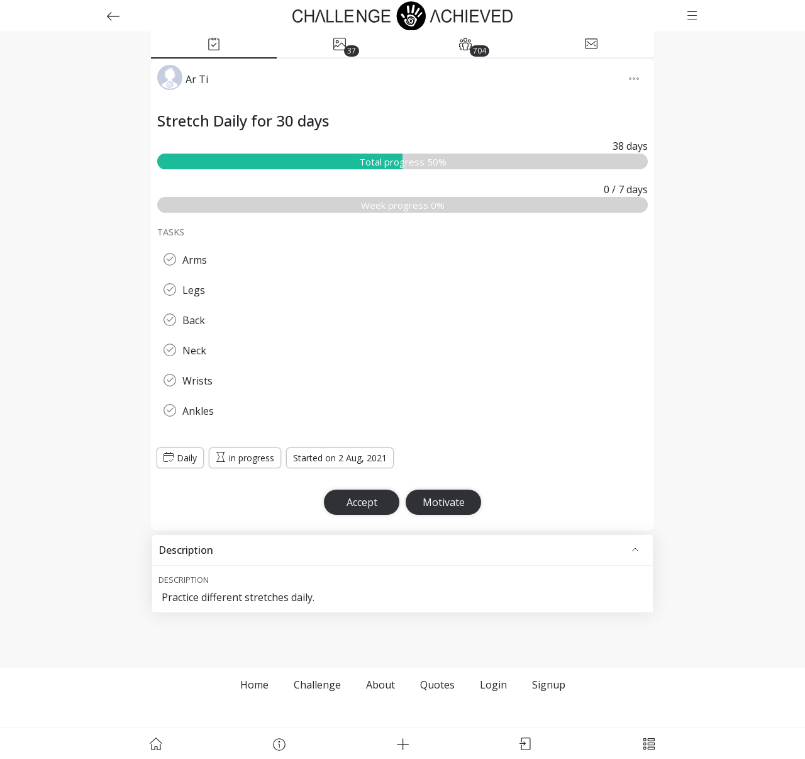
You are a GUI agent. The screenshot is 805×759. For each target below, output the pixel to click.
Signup (548, 685)
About (380, 685)
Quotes (437, 685)
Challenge (317, 685)
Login (493, 685)
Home (254, 685)
